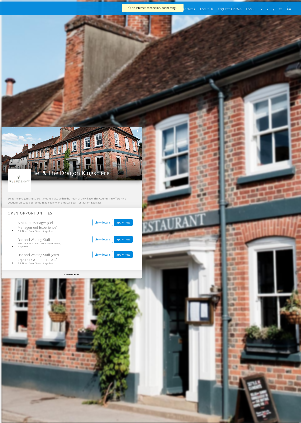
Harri (76, 274)
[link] (137, 131)
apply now (123, 222)
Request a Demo (229, 9)
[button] (5, 152)
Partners (188, 9)
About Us (206, 9)
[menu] (288, 8)
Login (250, 9)
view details (103, 222)
